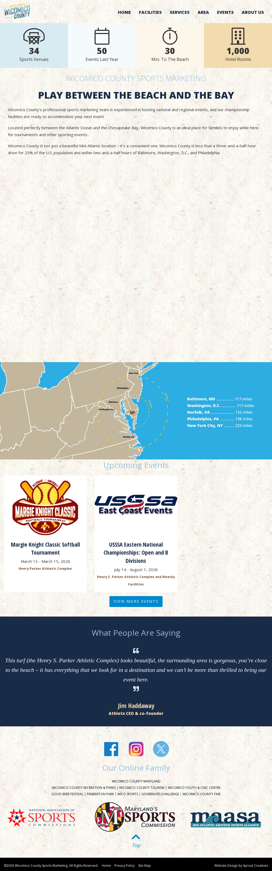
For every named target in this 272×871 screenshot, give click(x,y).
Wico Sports (127, 794)
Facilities (150, 12)
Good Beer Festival (67, 794)
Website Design (226, 865)
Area (203, 12)
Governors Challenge (160, 794)
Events (225, 12)
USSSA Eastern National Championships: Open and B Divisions (136, 552)
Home (124, 12)
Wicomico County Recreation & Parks (84, 787)
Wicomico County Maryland (136, 781)
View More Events (136, 601)
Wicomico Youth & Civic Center (194, 787)
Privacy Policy (124, 865)
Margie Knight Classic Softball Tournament (45, 548)
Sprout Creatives (255, 865)
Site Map (144, 865)
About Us (253, 12)
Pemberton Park (100, 794)
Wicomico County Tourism (141, 787)
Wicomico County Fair (201, 794)
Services (180, 12)
